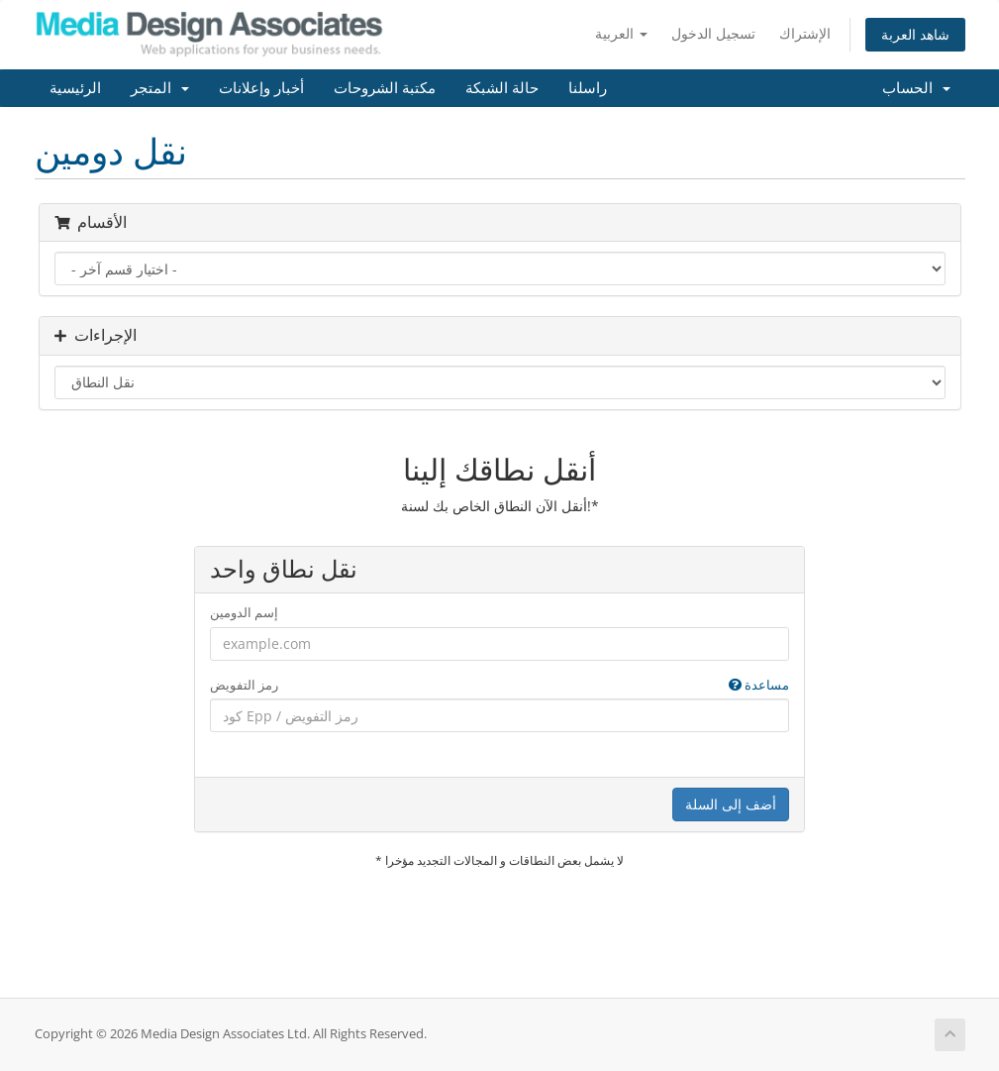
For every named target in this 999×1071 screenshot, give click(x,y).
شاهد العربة (915, 34)
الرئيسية (75, 88)
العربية (621, 33)
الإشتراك (805, 33)
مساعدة (759, 685)
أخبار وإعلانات (261, 88)
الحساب (916, 88)
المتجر (160, 88)
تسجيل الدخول (713, 33)
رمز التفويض (499, 685)
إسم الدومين (244, 612)
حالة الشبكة (502, 88)
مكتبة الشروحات (385, 88)
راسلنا (587, 88)
